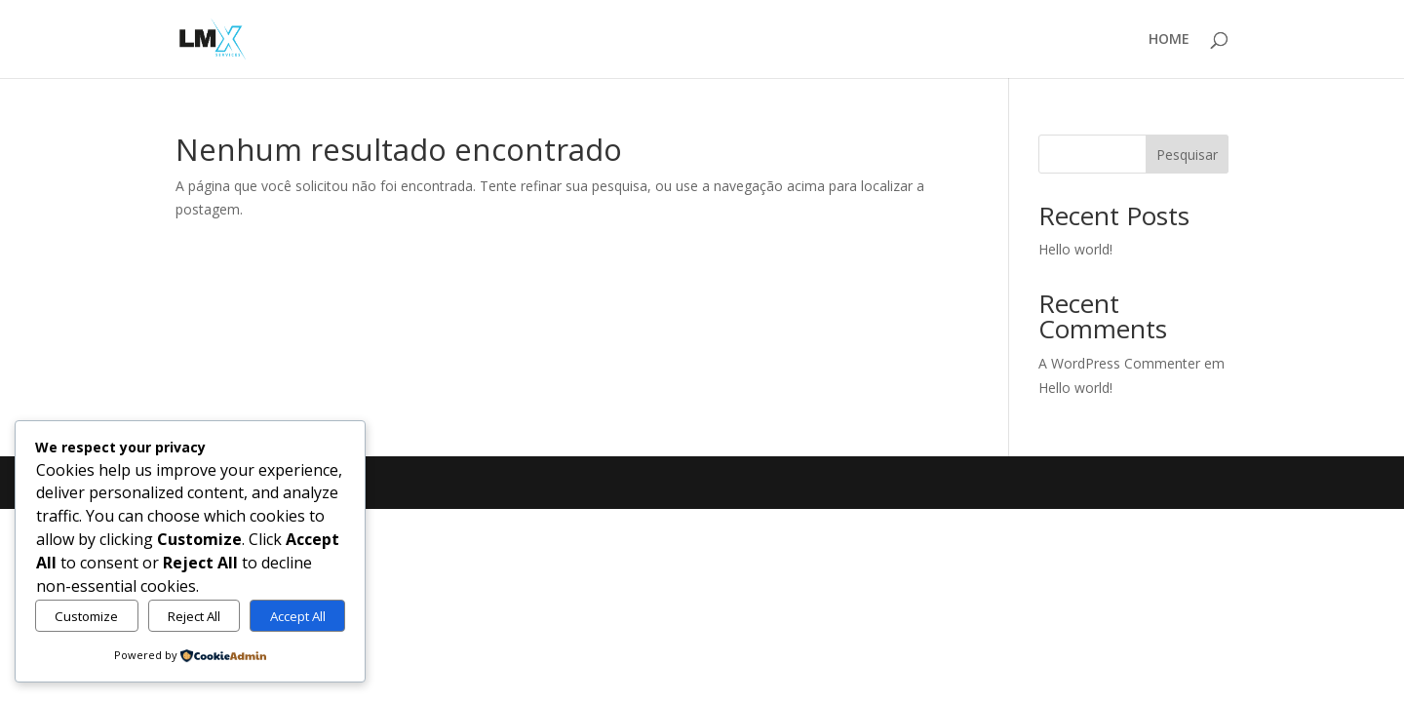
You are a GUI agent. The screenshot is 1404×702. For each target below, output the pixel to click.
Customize (86, 616)
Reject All (194, 616)
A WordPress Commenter (1119, 363)
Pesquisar (1187, 154)
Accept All (298, 616)
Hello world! (1075, 249)
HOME (1169, 40)
